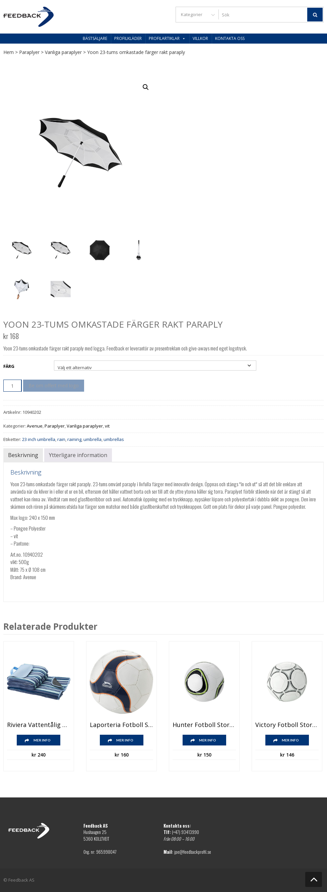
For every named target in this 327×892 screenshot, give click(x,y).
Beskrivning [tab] (23, 455)
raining (74, 439)
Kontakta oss (230, 38)
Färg (8, 366)
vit (107, 426)
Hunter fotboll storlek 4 (204, 725)
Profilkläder (128, 38)
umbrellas (114, 439)
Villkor (200, 38)
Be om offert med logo (53, 385)
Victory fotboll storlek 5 (287, 725)
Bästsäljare (95, 38)
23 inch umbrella (38, 439)
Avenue (35, 426)
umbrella (92, 439)
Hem (8, 52)
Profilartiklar (167, 38)
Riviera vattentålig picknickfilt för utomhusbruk (38, 725)
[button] (146, 87)
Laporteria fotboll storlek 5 (121, 725)
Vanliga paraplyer (63, 52)
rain (61, 439)
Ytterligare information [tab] (78, 455)
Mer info (42, 740)
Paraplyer (29, 52)
